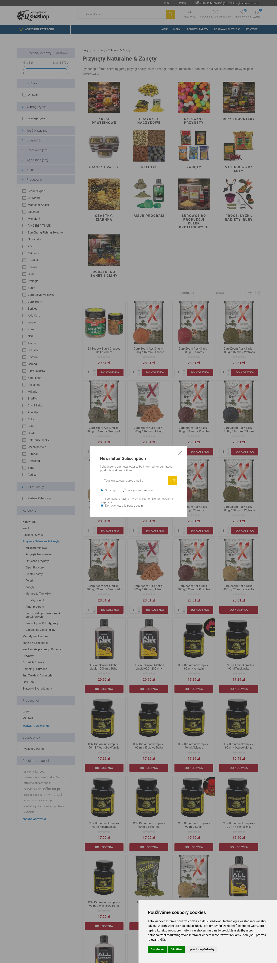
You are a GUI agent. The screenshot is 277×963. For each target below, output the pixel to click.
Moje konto (190, 16)
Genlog (32, 364)
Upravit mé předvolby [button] (201, 949)
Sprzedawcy (35, 487)
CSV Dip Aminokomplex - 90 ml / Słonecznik (239, 825)
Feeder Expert (36, 191)
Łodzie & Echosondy (35, 643)
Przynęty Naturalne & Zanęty (41, 541)
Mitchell (28, 718)
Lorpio (32, 322)
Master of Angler (38, 205)
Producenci (34, 179)
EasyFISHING (36, 371)
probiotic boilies (32, 794)
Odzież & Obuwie (33, 662)
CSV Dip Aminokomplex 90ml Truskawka (239, 666)
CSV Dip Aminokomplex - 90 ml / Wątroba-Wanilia (104, 745)
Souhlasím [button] (157, 949)
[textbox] (122, 14)
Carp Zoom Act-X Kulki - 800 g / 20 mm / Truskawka (194, 510)
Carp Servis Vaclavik (41, 295)
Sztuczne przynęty (194, 121)
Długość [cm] (35, 140)
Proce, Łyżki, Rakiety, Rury (239, 217)
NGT (30, 336)
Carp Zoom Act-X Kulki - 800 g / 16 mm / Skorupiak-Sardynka (104, 431)
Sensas (32, 267)
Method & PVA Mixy (239, 169)
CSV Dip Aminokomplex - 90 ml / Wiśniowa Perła (104, 904)
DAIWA (27, 712)
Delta (31, 426)
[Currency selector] (166, 3)
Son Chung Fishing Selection (46, 232)
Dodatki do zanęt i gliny (104, 274)
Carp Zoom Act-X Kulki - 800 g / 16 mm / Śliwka (239, 429)
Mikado (32, 391)
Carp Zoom (35, 301)
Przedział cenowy (38, 53)
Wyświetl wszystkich (37, 726)
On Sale (31, 83)
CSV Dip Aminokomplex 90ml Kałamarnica (104, 825)
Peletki (149, 167)
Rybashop (34, 384)
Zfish (31, 246)
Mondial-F (34, 218)
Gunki (31, 274)
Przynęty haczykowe (148, 121)
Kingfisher (34, 378)
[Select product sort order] (221, 293)
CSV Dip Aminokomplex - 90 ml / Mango (194, 745)
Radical (32, 474)
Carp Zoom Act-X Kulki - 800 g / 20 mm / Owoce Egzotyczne (149, 510)
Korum (32, 329)
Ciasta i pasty (104, 167)
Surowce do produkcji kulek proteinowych (194, 221)
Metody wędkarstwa (35, 636)
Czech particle (37, 447)
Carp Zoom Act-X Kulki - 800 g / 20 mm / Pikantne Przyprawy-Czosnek (194, 589)
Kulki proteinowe (104, 121)
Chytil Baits (35, 405)
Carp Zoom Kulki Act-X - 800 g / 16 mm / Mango (149, 429)
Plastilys (33, 412)
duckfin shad (57, 777)
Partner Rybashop (39, 498)
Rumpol (33, 454)
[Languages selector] (184, 3)
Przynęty (28, 656)
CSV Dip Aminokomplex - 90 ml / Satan (194, 825)
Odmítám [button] (176, 949)
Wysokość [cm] (37, 160)
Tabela (250, 293)
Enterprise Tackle (39, 440)
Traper (32, 343)
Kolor (30, 170)
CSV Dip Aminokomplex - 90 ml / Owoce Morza (239, 745)
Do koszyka (110, 372)
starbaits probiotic (54, 806)
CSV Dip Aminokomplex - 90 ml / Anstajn (194, 666)
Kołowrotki (29, 521)
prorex (48, 794)
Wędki (26, 528)
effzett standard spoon (37, 783)
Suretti (32, 288)
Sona (31, 467)
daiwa (39, 771)
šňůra (26, 800)
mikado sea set (32, 788)
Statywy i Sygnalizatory (37, 688)
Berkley (32, 308)
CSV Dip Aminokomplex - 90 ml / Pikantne (149, 825)
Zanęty (193, 167)
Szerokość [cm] (37, 150)
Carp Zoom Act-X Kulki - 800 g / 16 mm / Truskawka (194, 352)
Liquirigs (33, 212)
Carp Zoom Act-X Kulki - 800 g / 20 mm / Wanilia (238, 587)
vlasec (28, 812)
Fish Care (28, 682)
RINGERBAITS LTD (39, 225)
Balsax (27, 771)
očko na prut (53, 789)
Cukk (31, 419)
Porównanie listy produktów (215, 16)
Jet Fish (33, 350)
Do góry (87, 50)
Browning (34, 461)
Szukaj (170, 14)
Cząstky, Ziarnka (104, 217)
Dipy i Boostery (239, 119)
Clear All (61, 53)
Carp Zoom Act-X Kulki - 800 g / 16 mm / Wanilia (104, 508)
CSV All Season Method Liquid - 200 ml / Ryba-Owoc (104, 668)
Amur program (149, 216)
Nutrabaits (34, 239)
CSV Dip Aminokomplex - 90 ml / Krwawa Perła (149, 745)
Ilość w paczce (36, 130)
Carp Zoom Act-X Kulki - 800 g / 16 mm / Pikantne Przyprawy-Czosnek (194, 431)
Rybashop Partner (34, 748)
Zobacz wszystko (34, 819)
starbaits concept (42, 800)
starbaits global (32, 806)
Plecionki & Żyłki (33, 535)
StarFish (33, 398)
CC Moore (34, 198)
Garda (31, 433)
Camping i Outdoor (35, 669)
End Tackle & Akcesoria (37, 675)
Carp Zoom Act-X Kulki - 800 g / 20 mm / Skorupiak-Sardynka (104, 589)
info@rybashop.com (245, 3)
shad (58, 794)
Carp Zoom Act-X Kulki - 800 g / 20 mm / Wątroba (239, 508)
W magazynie (36, 107)
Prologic (33, 281)
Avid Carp (34, 315)
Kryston (33, 357)
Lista (257, 293)
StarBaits (33, 260)
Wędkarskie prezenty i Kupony (42, 649)
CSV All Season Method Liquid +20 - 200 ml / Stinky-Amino (149, 668)
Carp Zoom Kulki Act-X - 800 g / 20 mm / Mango (149, 587)
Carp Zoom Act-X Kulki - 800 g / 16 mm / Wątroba (239, 350)
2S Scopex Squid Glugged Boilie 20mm (104, 350)
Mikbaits (33, 253)
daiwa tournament (35, 777)
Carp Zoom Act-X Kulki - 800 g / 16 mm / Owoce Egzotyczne (149, 352)
